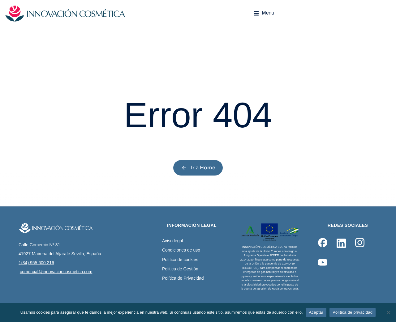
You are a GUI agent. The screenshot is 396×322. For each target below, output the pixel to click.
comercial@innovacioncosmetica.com (56, 271)
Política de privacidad (352, 312)
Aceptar (316, 312)
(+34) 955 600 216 (36, 262)
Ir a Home (198, 167)
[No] (388, 312)
